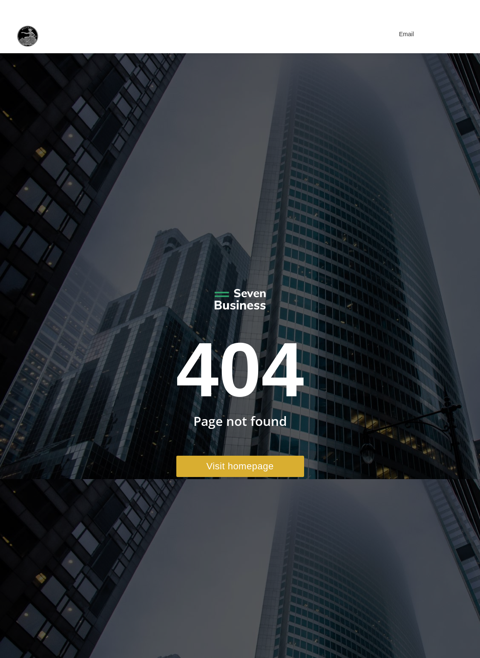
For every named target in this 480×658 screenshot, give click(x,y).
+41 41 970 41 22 (373, 7)
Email (401, 34)
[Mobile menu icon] (452, 34)
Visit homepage (239, 466)
